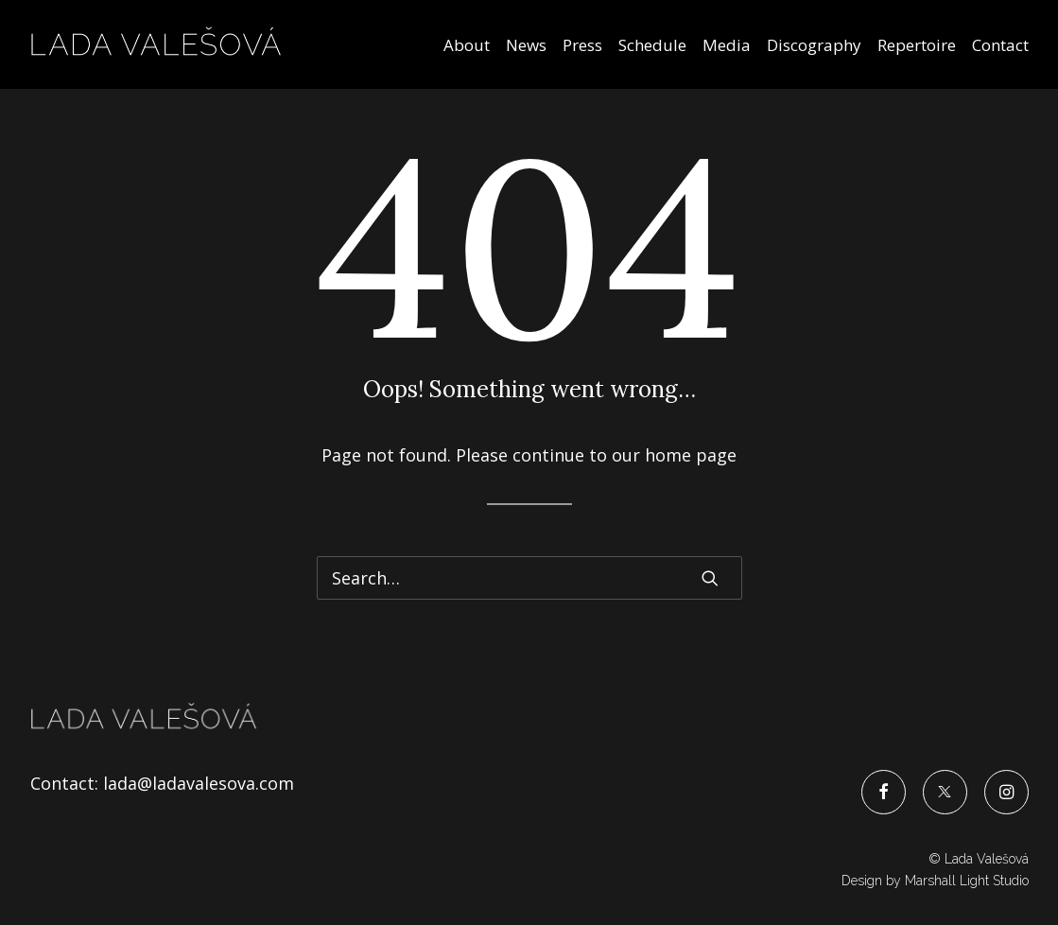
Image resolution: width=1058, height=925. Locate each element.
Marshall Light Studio (967, 880)
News (526, 45)
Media (726, 45)
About (466, 45)
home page (691, 455)
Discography (814, 45)
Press (582, 45)
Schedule (652, 45)
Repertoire (916, 45)
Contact (1000, 45)
